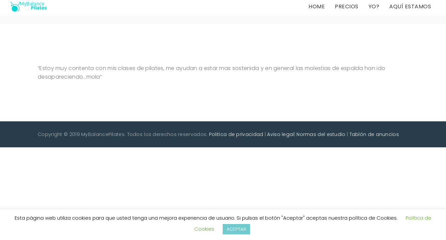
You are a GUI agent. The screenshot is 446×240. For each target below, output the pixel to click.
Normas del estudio (320, 134)
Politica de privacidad (236, 134)
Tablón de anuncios (374, 134)
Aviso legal (280, 134)
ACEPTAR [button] (236, 229)
